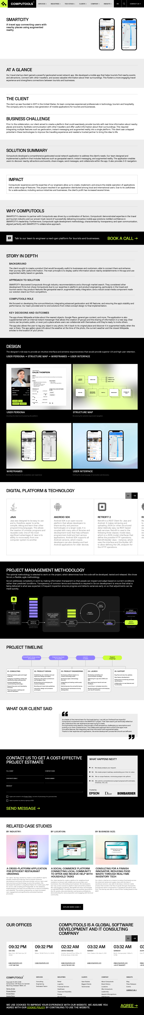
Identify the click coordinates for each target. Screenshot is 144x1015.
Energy (60, 995)
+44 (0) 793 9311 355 (68, 966)
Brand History (106, 984)
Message (44, 788)
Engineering (40, 984)
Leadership (105, 992)
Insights (107, 4)
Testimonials (86, 987)
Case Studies (86, 982)
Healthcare (61, 989)
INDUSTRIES (55, 4)
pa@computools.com (94, 963)
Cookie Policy (10, 996)
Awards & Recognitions (109, 995)
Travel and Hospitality (65, 992)
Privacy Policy (28, 796)
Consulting (40, 982)
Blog (128, 982)
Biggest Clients (87, 984)
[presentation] (128, 496)
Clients (82, 4)
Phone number (64, 780)
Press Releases (132, 984)
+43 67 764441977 (119, 966)
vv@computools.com (42, 963)
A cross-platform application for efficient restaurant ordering (27, 871)
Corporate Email (25, 780)
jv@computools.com (15, 963)
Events (129, 987)
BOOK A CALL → (122, 238)
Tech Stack (69, 4)
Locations (105, 987)
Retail (60, 982)
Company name (64, 773)
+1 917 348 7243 (14, 966)
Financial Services (64, 987)
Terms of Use (10, 989)
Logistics (61, 984)
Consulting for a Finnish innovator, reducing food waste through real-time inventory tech (113, 872)
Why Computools (107, 989)
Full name (25, 773)
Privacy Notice (11, 992)
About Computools (108, 982)
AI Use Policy (10, 994)
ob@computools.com (121, 963)
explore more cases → (72, 907)
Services (41, 4)
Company (94, 4)
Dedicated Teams (42, 987)
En (118, 4)
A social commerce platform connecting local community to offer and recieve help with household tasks (72, 872)
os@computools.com (68, 963)
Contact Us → (131, 990)
